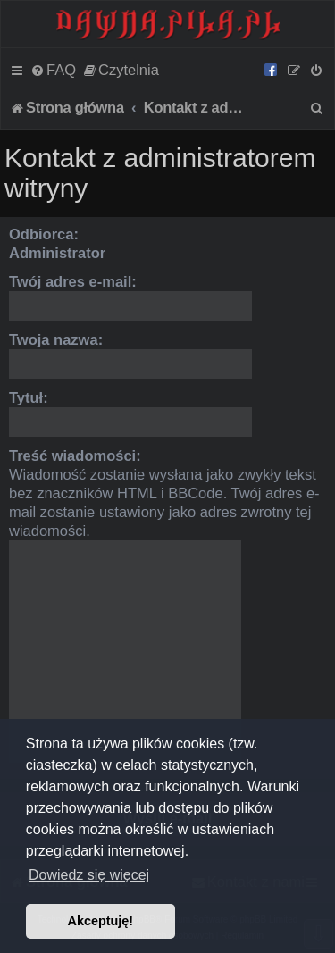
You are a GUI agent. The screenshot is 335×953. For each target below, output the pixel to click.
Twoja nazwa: (56, 339)
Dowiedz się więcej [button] (89, 874)
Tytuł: (28, 397)
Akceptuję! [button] (101, 921)
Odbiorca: (44, 234)
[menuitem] (53, 70)
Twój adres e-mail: (73, 281)
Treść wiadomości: (75, 455)
